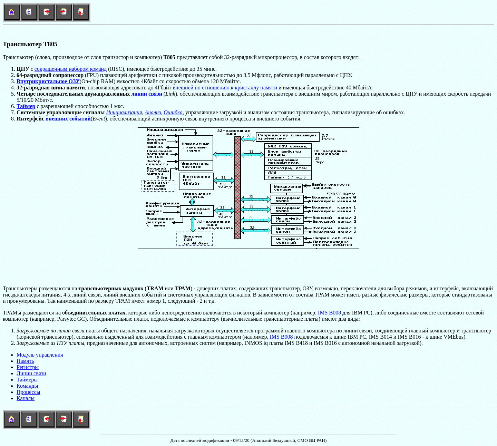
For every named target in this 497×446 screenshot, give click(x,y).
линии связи (146, 94)
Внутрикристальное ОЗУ (48, 81)
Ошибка (173, 112)
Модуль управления (40, 355)
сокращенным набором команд (71, 69)
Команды (27, 386)
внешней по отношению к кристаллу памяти (225, 87)
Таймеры (27, 379)
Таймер (26, 106)
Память (25, 361)
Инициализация (124, 112)
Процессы (28, 392)
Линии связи (31, 373)
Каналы (26, 398)
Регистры (28, 367)
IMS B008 (329, 313)
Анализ (153, 112)
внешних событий (68, 119)
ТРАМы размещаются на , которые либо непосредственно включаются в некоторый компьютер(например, (160, 313)
